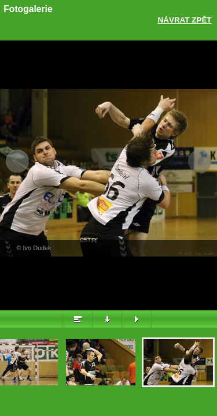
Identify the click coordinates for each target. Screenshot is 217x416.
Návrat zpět (185, 20)
